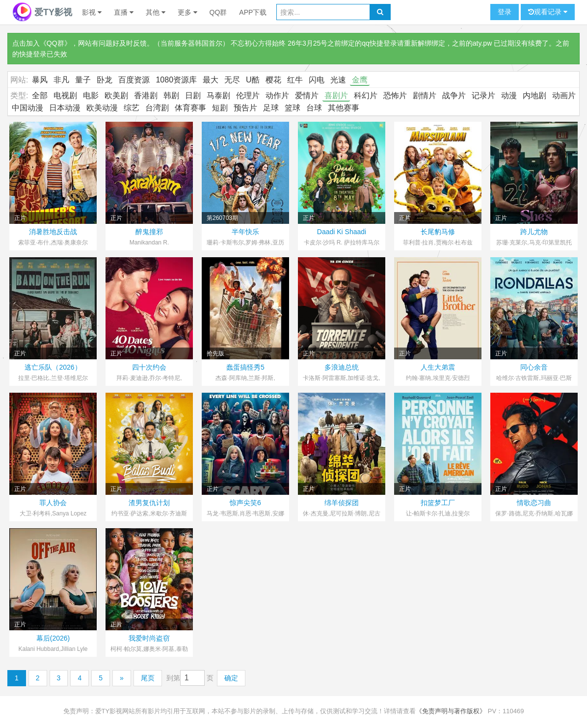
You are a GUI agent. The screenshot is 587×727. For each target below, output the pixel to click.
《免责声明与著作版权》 (451, 711)
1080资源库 (176, 80)
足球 (271, 108)
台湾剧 (157, 108)
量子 (83, 80)
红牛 (295, 80)
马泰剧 (218, 95)
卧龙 (104, 80)
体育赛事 (190, 108)
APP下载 (253, 12)
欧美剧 (116, 95)
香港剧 (146, 95)
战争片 (454, 95)
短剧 (220, 108)
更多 (187, 12)
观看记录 (547, 12)
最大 (210, 80)
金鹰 (360, 80)
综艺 (131, 108)
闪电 (316, 80)
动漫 (509, 95)
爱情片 (307, 95)
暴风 (40, 80)
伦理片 (248, 95)
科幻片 (365, 95)
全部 (40, 95)
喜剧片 (336, 95)
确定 (231, 678)
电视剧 (65, 95)
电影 (91, 95)
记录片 (483, 95)
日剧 (193, 95)
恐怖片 (395, 95)
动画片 (564, 95)
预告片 (245, 108)
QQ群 (218, 12)
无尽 (232, 80)
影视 (92, 12)
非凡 (61, 80)
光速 (338, 80)
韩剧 (171, 95)
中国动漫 (27, 108)
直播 (123, 12)
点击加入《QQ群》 (41, 43)
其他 (155, 12)
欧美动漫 (102, 108)
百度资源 (134, 80)
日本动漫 (64, 108)
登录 (504, 12)
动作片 (277, 95)
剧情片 (424, 95)
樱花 (273, 80)
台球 (314, 108)
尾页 (148, 678)
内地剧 (534, 95)
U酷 (253, 80)
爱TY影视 (42, 12)
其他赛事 (343, 108)
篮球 (292, 108)
